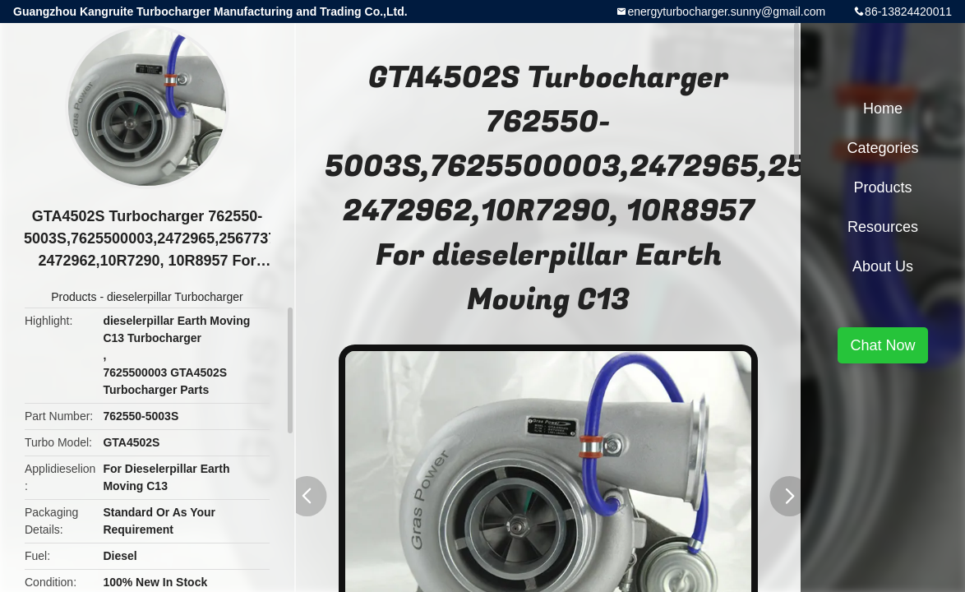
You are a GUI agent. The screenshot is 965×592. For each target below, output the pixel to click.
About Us (882, 266)
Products (73, 296)
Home (883, 108)
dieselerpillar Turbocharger (175, 296)
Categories (882, 148)
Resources (882, 227)
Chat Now (882, 345)
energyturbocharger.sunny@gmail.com (726, 11)
